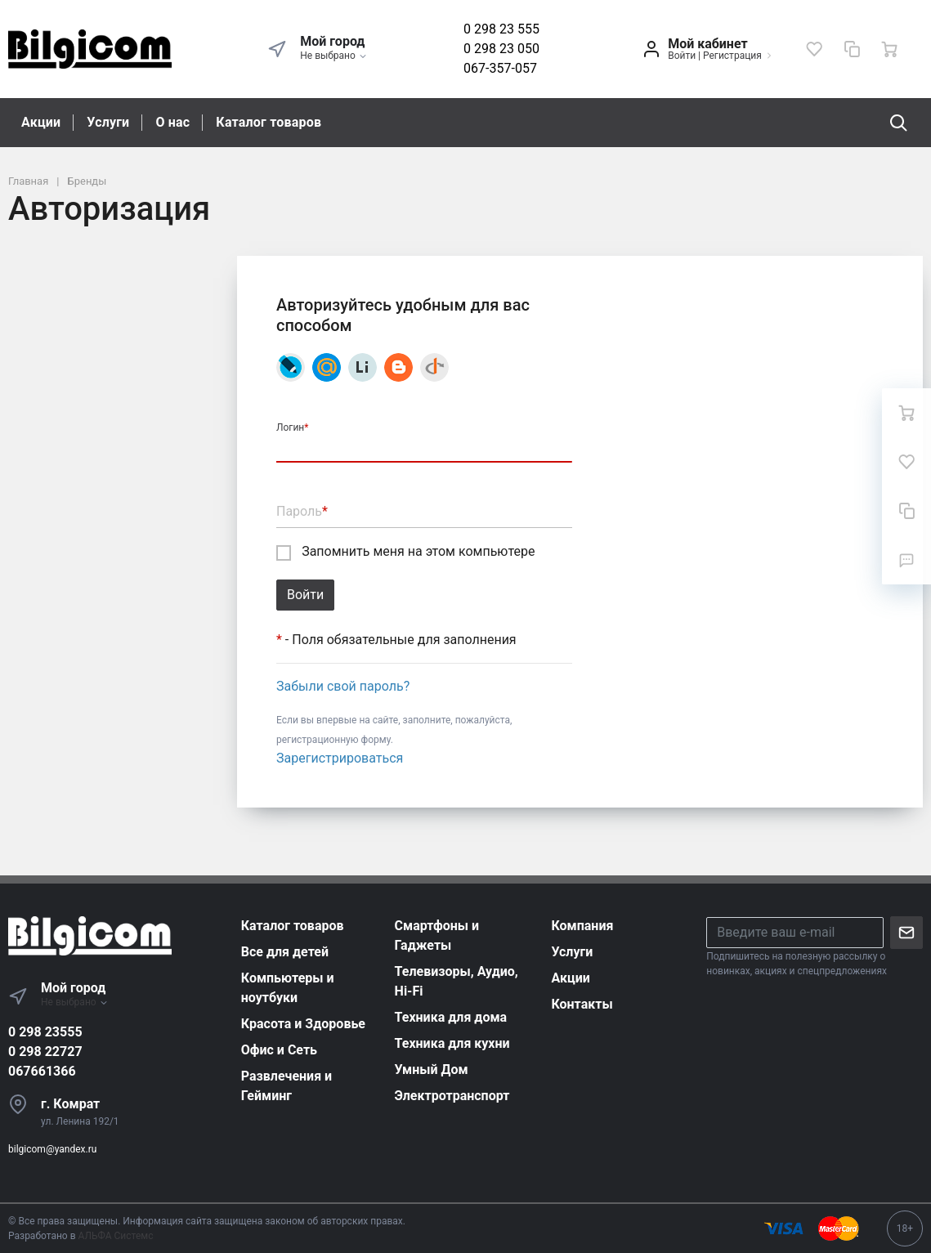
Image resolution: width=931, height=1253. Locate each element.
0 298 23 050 (501, 48)
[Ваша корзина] (889, 49)
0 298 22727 (45, 1051)
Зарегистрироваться (339, 758)
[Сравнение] (851, 49)
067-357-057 (500, 68)
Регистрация (732, 55)
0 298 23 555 (501, 29)
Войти (682, 55)
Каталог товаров (268, 122)
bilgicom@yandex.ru (52, 1149)
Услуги (108, 122)
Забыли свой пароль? (343, 686)
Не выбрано (334, 55)
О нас (172, 122)
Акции (40, 122)
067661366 (42, 1071)
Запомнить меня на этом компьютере (405, 552)
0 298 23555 (45, 1032)
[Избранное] (814, 49)
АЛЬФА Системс (115, 1236)
